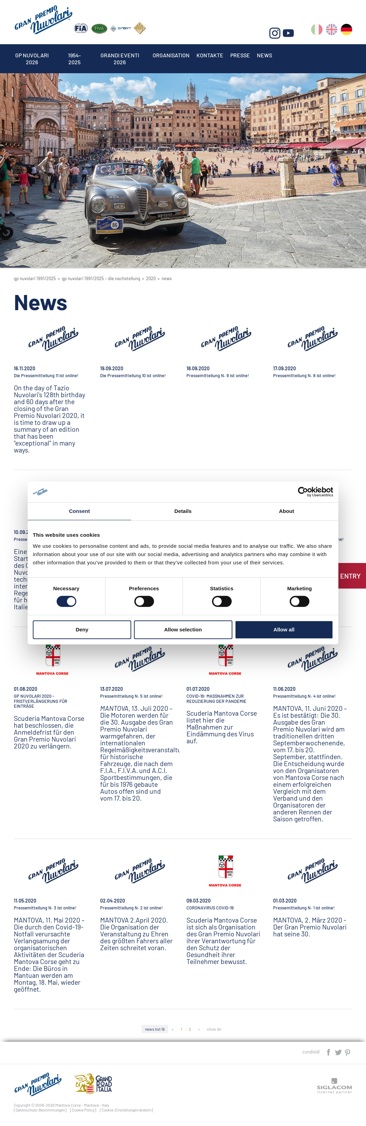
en (331, 31)
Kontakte (209, 55)
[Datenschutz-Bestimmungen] (40, 1109)
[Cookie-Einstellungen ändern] (126, 1109)
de (346, 31)
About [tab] (286, 511)
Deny (82, 629)
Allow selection (183, 629)
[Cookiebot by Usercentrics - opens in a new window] (303, 492)
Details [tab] (183, 511)
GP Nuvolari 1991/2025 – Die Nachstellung (101, 278)
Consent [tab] (79, 511)
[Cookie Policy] (83, 1109)
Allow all (284, 629)
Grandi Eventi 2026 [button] (120, 55)
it (316, 31)
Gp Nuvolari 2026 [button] (32, 55)
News (264, 55)
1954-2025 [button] (74, 55)
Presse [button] (240, 55)
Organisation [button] (171, 55)
